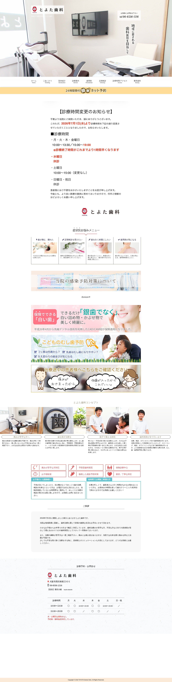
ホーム (33, 81)
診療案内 (75, 81)
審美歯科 (137, 81)
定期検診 (102, 81)
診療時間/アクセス (120, 81)
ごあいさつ (47, 81)
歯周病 (89, 81)
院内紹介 (61, 81)
